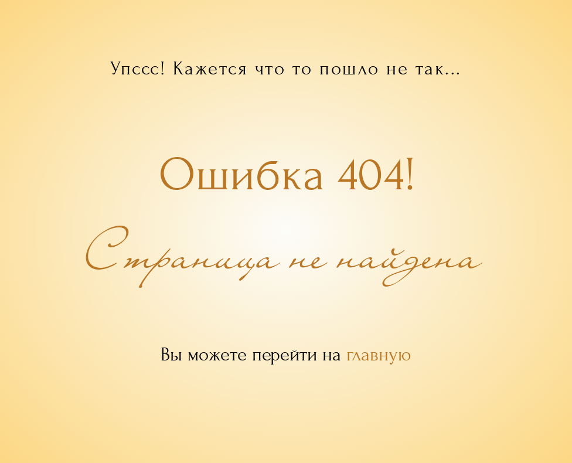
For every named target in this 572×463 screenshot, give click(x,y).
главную (378, 354)
